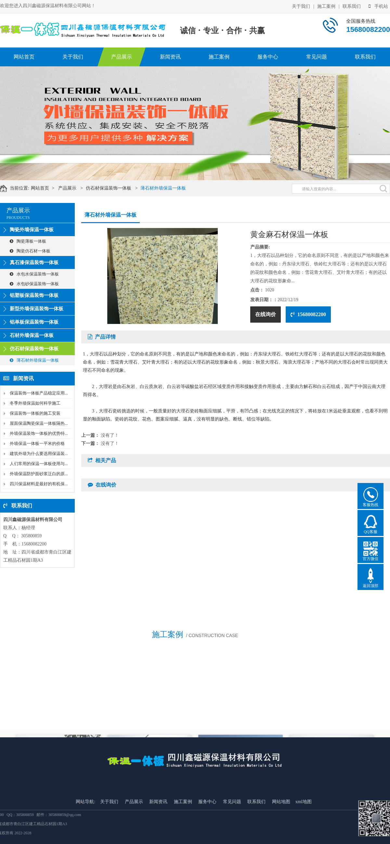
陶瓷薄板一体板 (28, 241)
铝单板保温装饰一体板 (34, 322)
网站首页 (24, 57)
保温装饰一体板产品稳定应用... (39, 393)
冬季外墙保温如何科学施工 (35, 403)
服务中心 (267, 57)
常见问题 (316, 57)
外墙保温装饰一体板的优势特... (39, 433)
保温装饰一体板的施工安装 (35, 413)
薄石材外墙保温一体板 (170, 188)
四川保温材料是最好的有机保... (39, 483)
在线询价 (265, 314)
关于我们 (301, 5)
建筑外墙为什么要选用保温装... (39, 453)
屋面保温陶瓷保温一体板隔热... (39, 423)
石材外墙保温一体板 (32, 335)
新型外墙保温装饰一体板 (36, 308)
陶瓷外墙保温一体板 (32, 229)
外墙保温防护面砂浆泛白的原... (39, 473)
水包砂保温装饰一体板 (34, 283)
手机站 (378, 5)
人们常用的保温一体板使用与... (39, 463)
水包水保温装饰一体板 (34, 274)
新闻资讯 (170, 57)
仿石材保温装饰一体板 (116, 188)
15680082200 (308, 314)
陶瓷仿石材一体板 (30, 250)
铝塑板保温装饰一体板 (34, 295)
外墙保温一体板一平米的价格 (37, 443)
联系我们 (352, 5)
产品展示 (121, 57)
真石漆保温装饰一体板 (34, 262)
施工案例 (326, 5)
